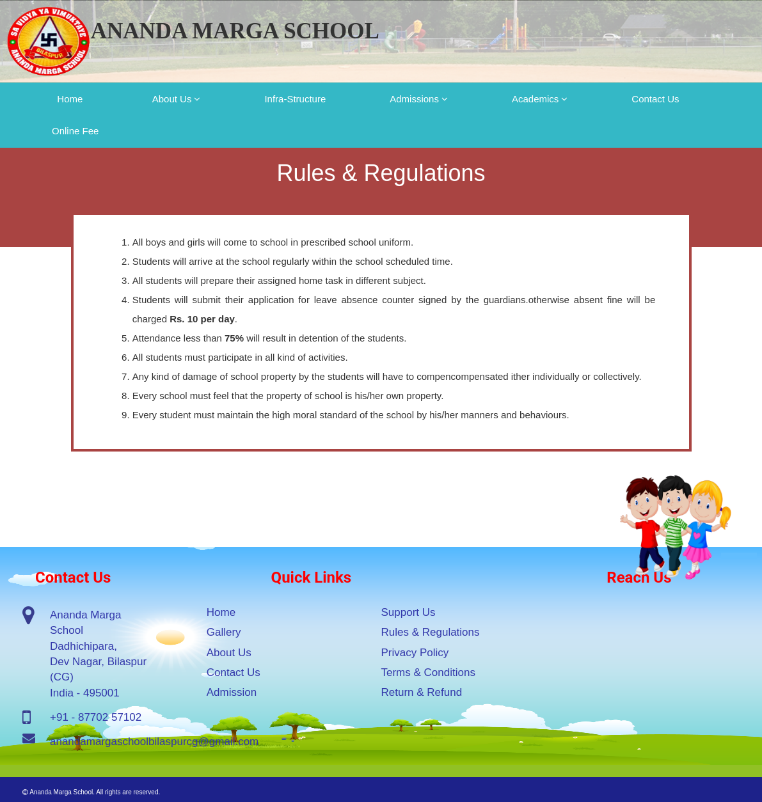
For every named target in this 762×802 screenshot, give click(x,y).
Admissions (414, 98)
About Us (172, 98)
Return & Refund (422, 692)
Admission (232, 692)
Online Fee (75, 130)
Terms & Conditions (428, 672)
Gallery (224, 632)
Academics (535, 98)
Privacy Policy (415, 653)
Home (70, 98)
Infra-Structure (295, 98)
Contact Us (655, 98)
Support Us (408, 612)
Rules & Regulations (430, 632)
